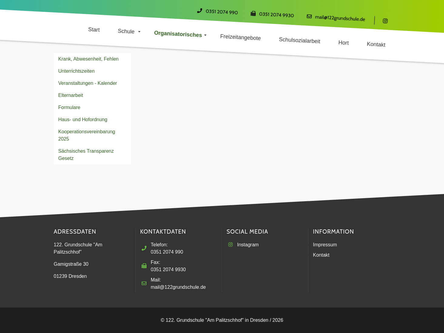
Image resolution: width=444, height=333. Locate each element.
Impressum (325, 244)
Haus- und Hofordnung (82, 119)
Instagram (248, 244)
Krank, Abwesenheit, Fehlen (88, 59)
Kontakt (321, 255)
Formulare (69, 107)
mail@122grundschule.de (340, 18)
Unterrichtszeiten (76, 71)
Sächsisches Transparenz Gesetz (86, 154)
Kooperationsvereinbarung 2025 (86, 135)
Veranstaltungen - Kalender (87, 83)
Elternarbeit (70, 95)
